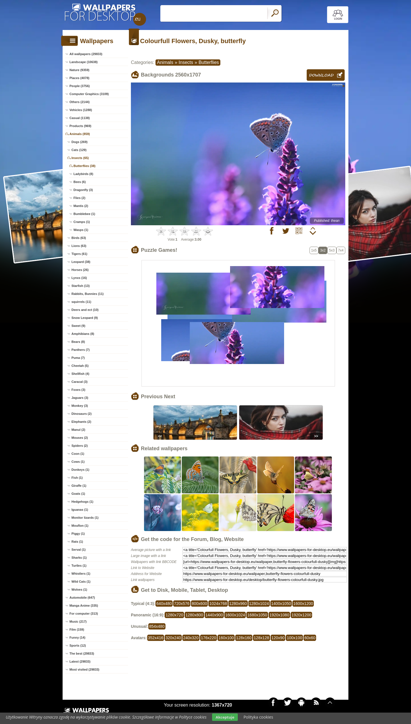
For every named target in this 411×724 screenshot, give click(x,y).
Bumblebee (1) (84, 214)
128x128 (261, 637)
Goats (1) (78, 493)
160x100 (226, 637)
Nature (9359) (79, 70)
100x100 (294, 637)
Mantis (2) (80, 206)
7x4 (341, 250)
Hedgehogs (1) (82, 501)
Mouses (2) (79, 437)
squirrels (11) (81, 301)
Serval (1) (78, 549)
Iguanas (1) (79, 509)
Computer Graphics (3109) (89, 94)
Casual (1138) (79, 118)
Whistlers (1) (80, 573)
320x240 (173, 637)
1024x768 (218, 603)
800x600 (199, 603)
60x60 (309, 637)
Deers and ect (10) (85, 309)
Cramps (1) (81, 222)
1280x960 (238, 603)
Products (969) (80, 126)
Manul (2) (78, 429)
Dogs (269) (79, 142)
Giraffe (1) (78, 485)
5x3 (331, 250)
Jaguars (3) (79, 397)
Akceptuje (225, 717)
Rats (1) (77, 541)
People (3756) (79, 86)
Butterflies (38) (84, 166)
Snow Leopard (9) (84, 317)
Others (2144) (79, 102)
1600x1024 (235, 615)
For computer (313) (83, 613)
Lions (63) (78, 246)
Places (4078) (79, 78)
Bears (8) (78, 341)
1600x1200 (303, 603)
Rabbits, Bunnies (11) (87, 293)
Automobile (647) (82, 597)
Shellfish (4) (80, 373)
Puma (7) (78, 357)
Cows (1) (78, 461)
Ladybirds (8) (83, 174)
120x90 (278, 637)
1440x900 (214, 615)
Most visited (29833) (84, 669)
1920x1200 (301, 615)
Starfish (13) (80, 285)
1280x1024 (259, 603)
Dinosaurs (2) (81, 413)
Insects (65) (80, 158)
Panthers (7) (80, 349)
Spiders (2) (79, 445)
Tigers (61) (79, 254)
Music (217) (78, 621)
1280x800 (194, 615)
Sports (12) (77, 645)
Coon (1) (77, 453)
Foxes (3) (78, 389)
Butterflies (209, 62)
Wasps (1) (80, 230)
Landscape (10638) (83, 62)
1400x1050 (281, 603)
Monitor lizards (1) (85, 517)
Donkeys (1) (80, 469)
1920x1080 (279, 615)
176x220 (208, 637)
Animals (165, 62)
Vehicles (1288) (80, 110)
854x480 (157, 626)
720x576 (181, 603)
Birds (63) (78, 238)
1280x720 (174, 615)
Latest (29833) (79, 661)
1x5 (314, 250)
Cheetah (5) (80, 365)
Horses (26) (80, 270)
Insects (186, 62)
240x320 (191, 637)
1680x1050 (257, 615)
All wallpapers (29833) (85, 54)
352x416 (155, 637)
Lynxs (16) (79, 277)
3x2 (323, 250)
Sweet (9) (78, 325)
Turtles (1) (78, 565)
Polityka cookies (258, 717)
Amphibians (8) (82, 333)
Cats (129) (79, 150)
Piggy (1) (78, 533)
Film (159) (76, 629)
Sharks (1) (79, 557)
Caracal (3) (79, 381)
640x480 (164, 603)
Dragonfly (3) (83, 190)
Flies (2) (79, 198)
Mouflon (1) (79, 525)
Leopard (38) (80, 262)
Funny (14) (77, 637)
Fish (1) (77, 477)
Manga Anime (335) (83, 605)
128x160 (244, 637)
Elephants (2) (81, 421)
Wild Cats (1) (81, 581)
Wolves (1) (79, 589)
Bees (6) (79, 182)
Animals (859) (79, 134)
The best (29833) (81, 653)
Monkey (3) (79, 405)
